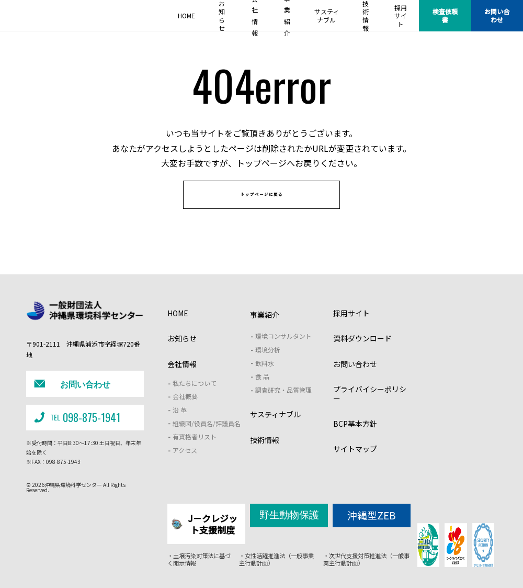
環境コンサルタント (283, 351)
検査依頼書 (445, 15)
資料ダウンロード (362, 353)
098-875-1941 (75, 424)
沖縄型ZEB (371, 528)
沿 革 (180, 424)
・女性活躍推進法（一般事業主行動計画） (276, 560)
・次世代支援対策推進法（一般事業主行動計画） (365, 560)
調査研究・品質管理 (283, 404)
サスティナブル (275, 429)
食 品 (262, 391)
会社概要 (185, 411)
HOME (177, 328)
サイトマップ (355, 464)
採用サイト (351, 328)
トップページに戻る (261, 205)
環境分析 (267, 364)
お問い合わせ (496, 15)
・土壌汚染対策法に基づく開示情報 (196, 560)
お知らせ (182, 353)
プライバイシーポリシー (369, 408)
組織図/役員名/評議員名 (207, 438)
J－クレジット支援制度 (206, 532)
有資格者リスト (195, 451)
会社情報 (182, 378)
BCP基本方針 (355, 439)
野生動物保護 (289, 527)
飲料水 (264, 377)
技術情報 (264, 454)
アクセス (185, 464)
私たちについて (195, 397)
